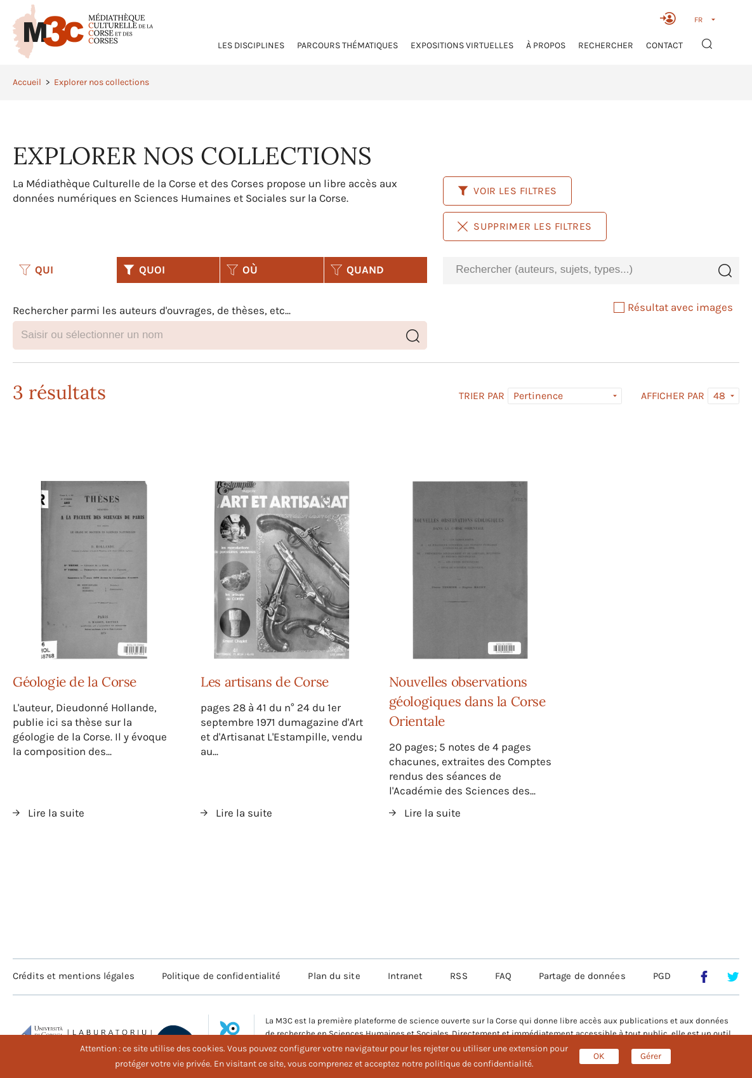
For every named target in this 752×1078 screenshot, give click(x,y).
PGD (662, 976)
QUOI (144, 269)
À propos (545, 45)
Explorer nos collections (101, 82)
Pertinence (538, 396)
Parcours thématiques (347, 45)
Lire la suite (56, 812)
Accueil (27, 82)
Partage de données (582, 976)
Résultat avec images (673, 307)
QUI (36, 269)
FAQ (503, 976)
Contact (664, 45)
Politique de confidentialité (221, 976)
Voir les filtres (507, 191)
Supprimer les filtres (525, 226)
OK (599, 1056)
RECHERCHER (605, 45)
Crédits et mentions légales (74, 976)
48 (719, 396)
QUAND (357, 269)
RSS (458, 976)
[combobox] (576, 270)
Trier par (482, 396)
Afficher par (672, 396)
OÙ (242, 269)
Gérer (650, 1056)
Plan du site (334, 976)
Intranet (405, 976)
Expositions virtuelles (462, 45)
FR (698, 19)
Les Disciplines (251, 45)
